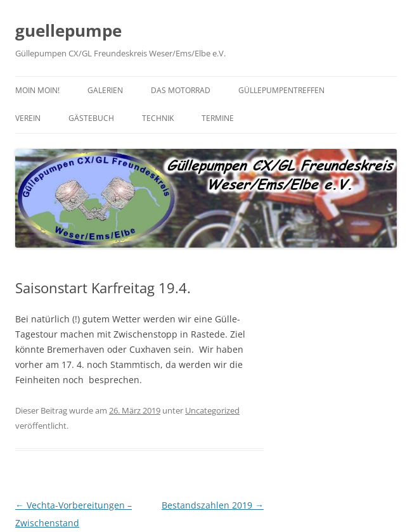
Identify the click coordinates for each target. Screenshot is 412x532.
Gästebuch (91, 118)
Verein (28, 118)
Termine (218, 118)
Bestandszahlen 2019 (213, 505)
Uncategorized (212, 410)
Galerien (105, 90)
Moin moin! (37, 90)
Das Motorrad (180, 90)
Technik (158, 118)
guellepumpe (68, 30)
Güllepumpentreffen (281, 90)
